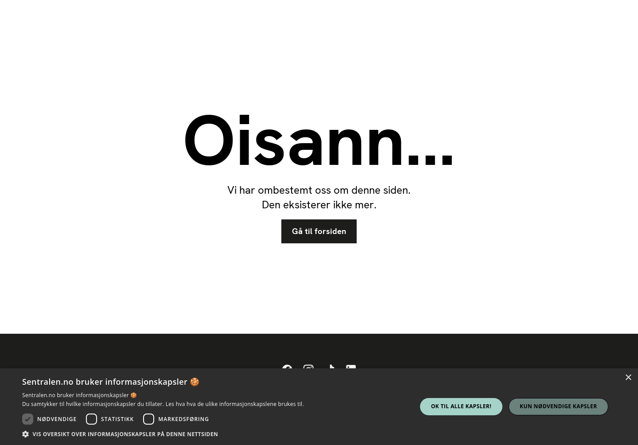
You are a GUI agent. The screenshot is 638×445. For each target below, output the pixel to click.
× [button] (628, 378)
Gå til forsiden (319, 231)
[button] (163, 433)
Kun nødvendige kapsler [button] (558, 406)
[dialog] (319, 406)
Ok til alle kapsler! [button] (461, 406)
